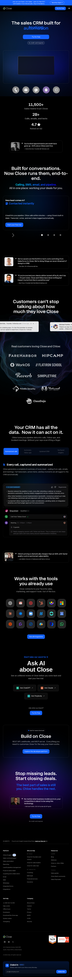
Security (29, 921)
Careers (29, 906)
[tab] (16, 89)
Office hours (6, 909)
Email (4, 877)
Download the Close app (10, 915)
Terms (29, 909)
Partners (53, 866)
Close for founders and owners (34, 858)
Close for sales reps (33, 865)
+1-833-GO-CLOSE (9, 903)
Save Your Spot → (57, 2)
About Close (30, 903)
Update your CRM (13, 225)
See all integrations (36, 637)
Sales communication (9, 858)
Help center (6, 906)
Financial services (32, 879)
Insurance (30, 882)
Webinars (54, 860)
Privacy (29, 912)
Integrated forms (8, 886)
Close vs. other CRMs (57, 863)
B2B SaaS (30, 875)
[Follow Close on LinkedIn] (4, 942)
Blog (52, 857)
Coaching (30, 872)
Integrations (6, 889)
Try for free (60, 8)
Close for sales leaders (34, 862)
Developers (6, 912)
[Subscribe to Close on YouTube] (8, 942)
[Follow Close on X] (13, 942)
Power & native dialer (9, 870)
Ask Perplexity (36, 696)
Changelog (6, 921)
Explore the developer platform (36, 751)
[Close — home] (7, 936)
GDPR (29, 915)
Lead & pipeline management (12, 867)
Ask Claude (48, 688)
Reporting (6, 864)
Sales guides (55, 873)
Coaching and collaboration (11, 873)
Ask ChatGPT (24, 688)
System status (7, 918)
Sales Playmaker (56, 879)
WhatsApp (6, 883)
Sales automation (8, 861)
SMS (4, 880)
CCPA (28, 918)
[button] (69, 8)
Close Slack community (58, 876)
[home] (8, 8)
